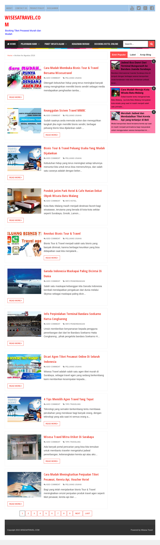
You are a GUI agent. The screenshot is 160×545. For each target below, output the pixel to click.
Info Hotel (71, 201)
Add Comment (53, 78)
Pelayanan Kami (29, 43)
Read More (15, 97)
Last (87, 518)
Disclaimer (52, 8)
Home (11, 43)
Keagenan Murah (80, 43)
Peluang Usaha (73, 78)
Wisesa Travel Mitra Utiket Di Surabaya (73, 436)
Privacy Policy (37, 8)
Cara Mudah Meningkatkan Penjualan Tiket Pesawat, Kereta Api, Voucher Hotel (71, 479)
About (9, 8)
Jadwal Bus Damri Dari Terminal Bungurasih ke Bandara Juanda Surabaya (136, 65)
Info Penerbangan (75, 281)
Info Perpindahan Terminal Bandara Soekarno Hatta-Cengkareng (70, 316)
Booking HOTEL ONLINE (106, 43)
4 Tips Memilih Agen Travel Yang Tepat (72, 398)
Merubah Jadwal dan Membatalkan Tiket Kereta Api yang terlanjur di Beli (135, 116)
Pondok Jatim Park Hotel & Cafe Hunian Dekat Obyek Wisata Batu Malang (72, 193)
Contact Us (21, 8)
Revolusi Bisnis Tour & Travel (65, 233)
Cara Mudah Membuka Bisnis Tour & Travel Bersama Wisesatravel (70, 70)
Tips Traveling (73, 404)
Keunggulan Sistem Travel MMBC (68, 110)
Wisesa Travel (147, 535)
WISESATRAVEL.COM (30, 535)
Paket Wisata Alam (54, 43)
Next (77, 518)
